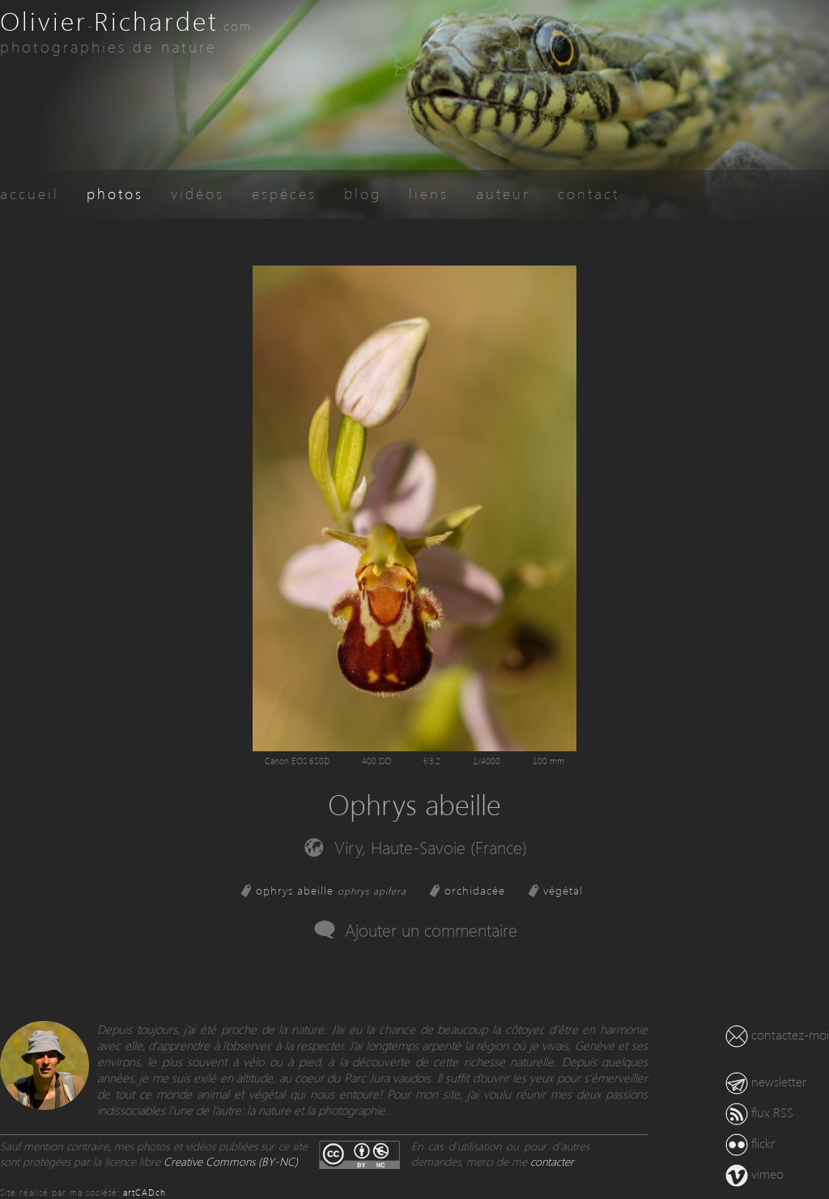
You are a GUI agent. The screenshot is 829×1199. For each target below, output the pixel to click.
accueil (29, 193)
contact (588, 193)
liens (429, 193)
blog (362, 193)
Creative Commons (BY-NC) (231, 1161)
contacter (552, 1161)
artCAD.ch (144, 1192)
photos (115, 193)
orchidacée (474, 890)
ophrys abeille (331, 890)
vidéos (197, 193)
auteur (503, 193)
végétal (563, 890)
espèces (284, 193)
